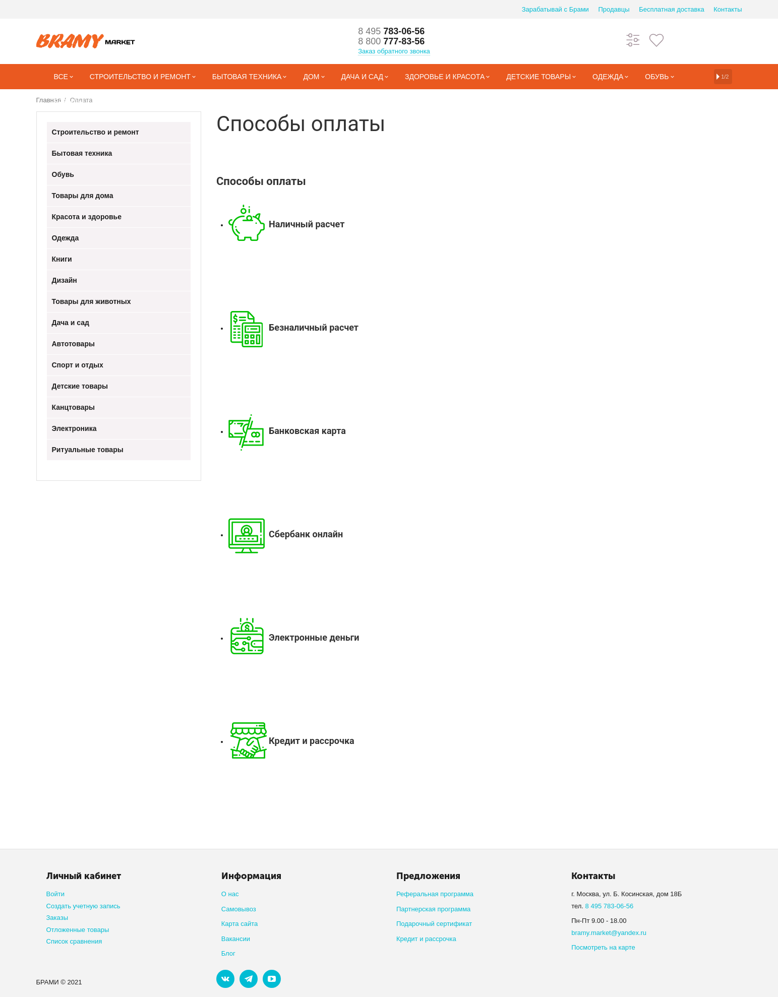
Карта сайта (239, 923)
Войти (55, 894)
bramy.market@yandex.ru (608, 933)
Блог (228, 953)
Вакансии (235, 939)
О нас (230, 894)
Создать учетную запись (83, 906)
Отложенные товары (77, 929)
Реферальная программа (434, 894)
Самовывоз (238, 909)
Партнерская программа (433, 909)
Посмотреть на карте (603, 947)
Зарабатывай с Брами (555, 9)
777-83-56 (391, 41)
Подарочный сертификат (434, 923)
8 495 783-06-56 (609, 906)
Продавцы (613, 9)
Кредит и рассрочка (426, 939)
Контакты (727, 9)
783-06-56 (391, 31)
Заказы (57, 917)
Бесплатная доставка (671, 9)
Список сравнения (74, 941)
